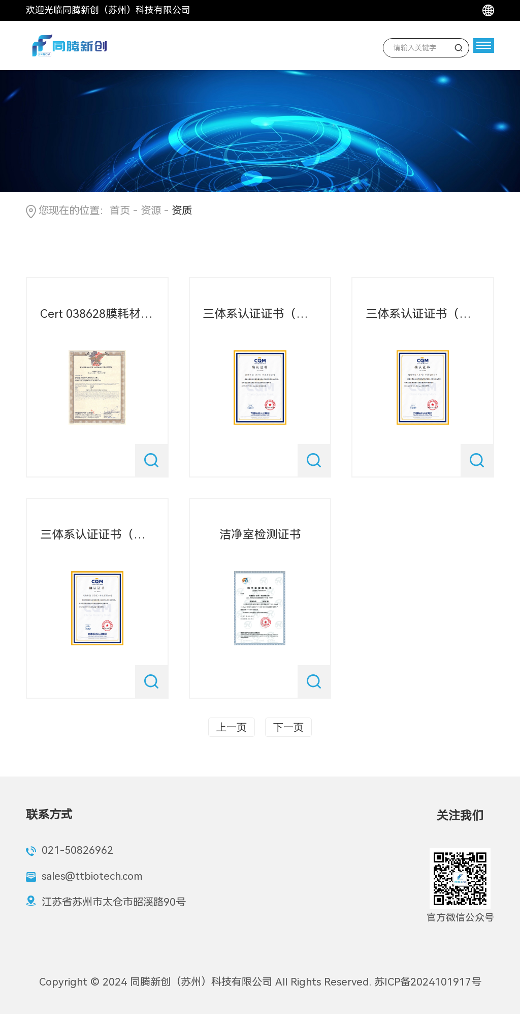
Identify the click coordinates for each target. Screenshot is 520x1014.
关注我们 (460, 816)
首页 (120, 210)
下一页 (288, 727)
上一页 (231, 727)
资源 (151, 210)
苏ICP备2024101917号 (427, 982)
